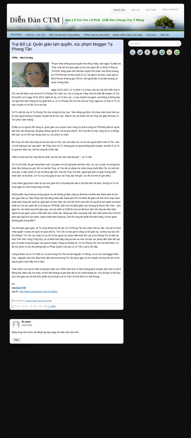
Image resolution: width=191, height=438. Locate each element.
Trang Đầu (119, 10)
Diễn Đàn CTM (35, 20)
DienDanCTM (19, 288)
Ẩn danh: (26, 322)
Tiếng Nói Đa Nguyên (96, 35)
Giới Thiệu (150, 10)
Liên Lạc (135, 10)
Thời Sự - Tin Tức (35, 35)
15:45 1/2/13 (27, 325)
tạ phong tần (30, 301)
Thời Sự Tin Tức (44, 301)
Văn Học (151, 35)
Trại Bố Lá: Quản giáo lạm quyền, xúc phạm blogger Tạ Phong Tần (62, 46)
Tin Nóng (16, 34)
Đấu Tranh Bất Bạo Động (64, 35)
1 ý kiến (51, 306)
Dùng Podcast (170, 9)
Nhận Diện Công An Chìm (127, 35)
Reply (16, 340)
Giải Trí (164, 35)
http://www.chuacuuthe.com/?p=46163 (38, 291)
